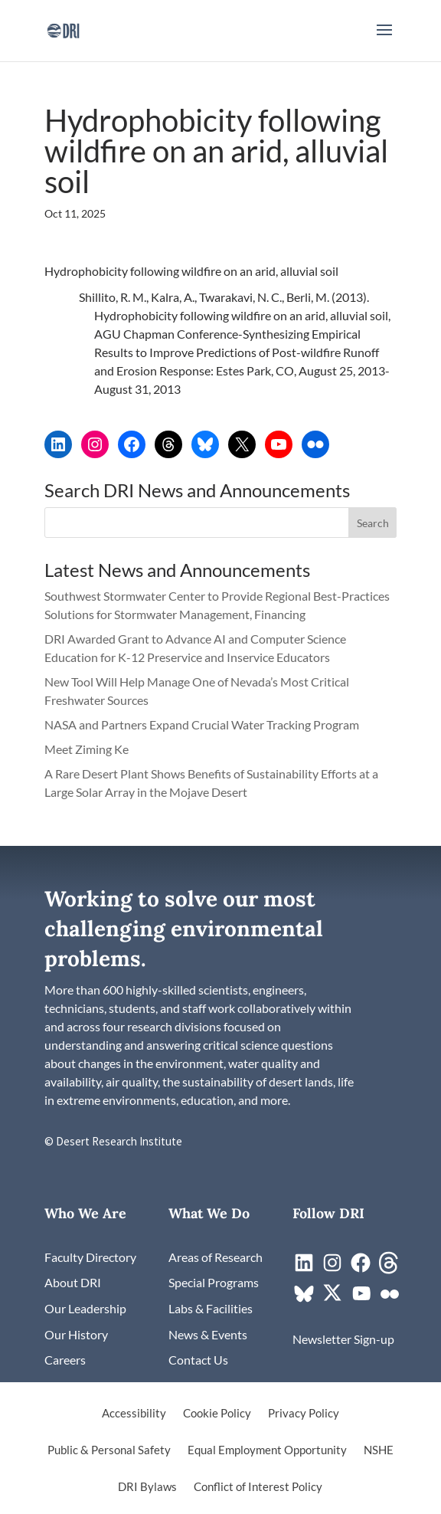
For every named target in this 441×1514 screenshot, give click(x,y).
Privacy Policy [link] (303, 1413)
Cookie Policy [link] (217, 1413)
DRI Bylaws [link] (147, 1487)
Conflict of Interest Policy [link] (258, 1487)
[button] (384, 39)
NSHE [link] (379, 1450)
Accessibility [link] (134, 1413)
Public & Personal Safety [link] (109, 1450)
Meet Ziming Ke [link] (87, 749)
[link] (63, 28)
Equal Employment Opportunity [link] (267, 1450)
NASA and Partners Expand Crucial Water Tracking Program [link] (201, 724)
